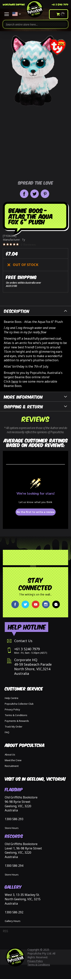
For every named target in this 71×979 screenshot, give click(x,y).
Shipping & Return (23, 406)
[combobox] (35, 24)
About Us (10, 754)
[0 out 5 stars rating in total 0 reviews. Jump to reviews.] (19, 244)
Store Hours (12, 828)
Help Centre (11, 698)
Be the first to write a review (36, 512)
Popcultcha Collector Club (19, 703)
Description (16, 311)
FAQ (7, 732)
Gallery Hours (12, 921)
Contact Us (23, 640)
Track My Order (13, 726)
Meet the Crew (13, 760)
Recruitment (12, 766)
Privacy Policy (12, 709)
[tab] (35, 311)
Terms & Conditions (16, 715)
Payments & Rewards (17, 721)
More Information (23, 396)
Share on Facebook (24, 193)
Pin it (45, 193)
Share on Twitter (34, 193)
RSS (5, 931)
